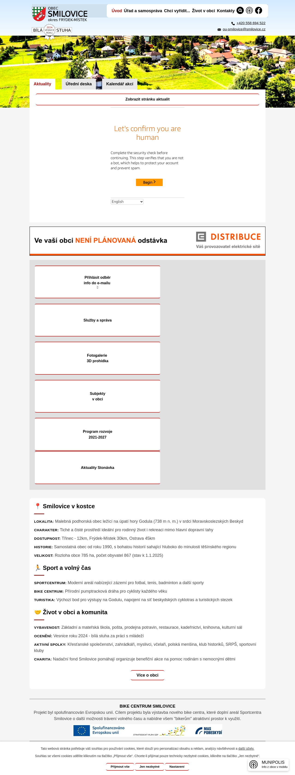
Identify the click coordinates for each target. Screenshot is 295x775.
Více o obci (147, 566)
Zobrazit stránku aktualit (147, 100)
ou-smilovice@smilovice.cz (244, 29)
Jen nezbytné (149, 767)
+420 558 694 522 (251, 23)
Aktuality (42, 84)
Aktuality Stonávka (206, 359)
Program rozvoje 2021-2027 (89, 359)
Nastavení (178, 767)
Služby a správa (206, 282)
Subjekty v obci (206, 321)
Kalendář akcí (119, 84)
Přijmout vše (119, 767)
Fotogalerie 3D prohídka (89, 321)
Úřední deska (79, 84)
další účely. (246, 748)
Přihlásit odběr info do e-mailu (89, 283)
